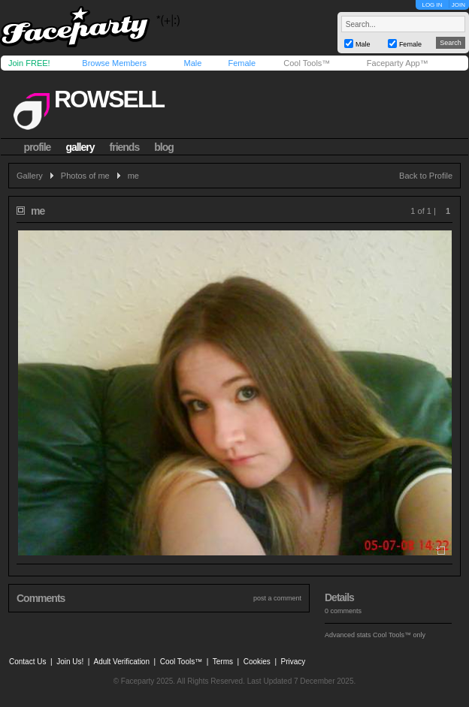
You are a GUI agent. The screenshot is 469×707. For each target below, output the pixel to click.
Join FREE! (29, 63)
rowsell (109, 99)
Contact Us (27, 661)
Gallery (30, 175)
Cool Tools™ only (399, 635)
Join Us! (69, 661)
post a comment (277, 598)
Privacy (293, 661)
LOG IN (432, 5)
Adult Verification (121, 661)
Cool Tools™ (306, 63)
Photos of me (85, 175)
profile (37, 147)
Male (192, 63)
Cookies (257, 661)
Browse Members (114, 63)
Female (242, 63)
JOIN (458, 5)
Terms (223, 661)
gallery (79, 147)
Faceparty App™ (397, 63)
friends (125, 147)
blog (164, 147)
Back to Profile (425, 175)
